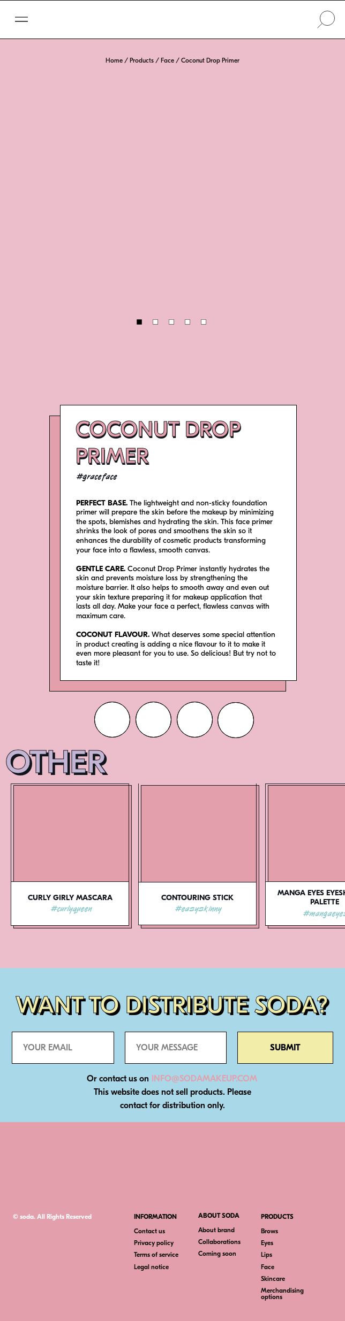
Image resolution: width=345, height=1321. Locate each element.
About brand (216, 1230)
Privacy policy (154, 1243)
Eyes (267, 1243)
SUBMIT (285, 1048)
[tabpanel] (74, 880)
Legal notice (151, 1267)
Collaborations (219, 1242)
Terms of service (156, 1254)
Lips (266, 1254)
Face (267, 1267)
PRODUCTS (277, 1216)
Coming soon (217, 1253)
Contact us (149, 1231)
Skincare (273, 1278)
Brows (269, 1231)
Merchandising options (282, 1294)
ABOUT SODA (218, 1215)
